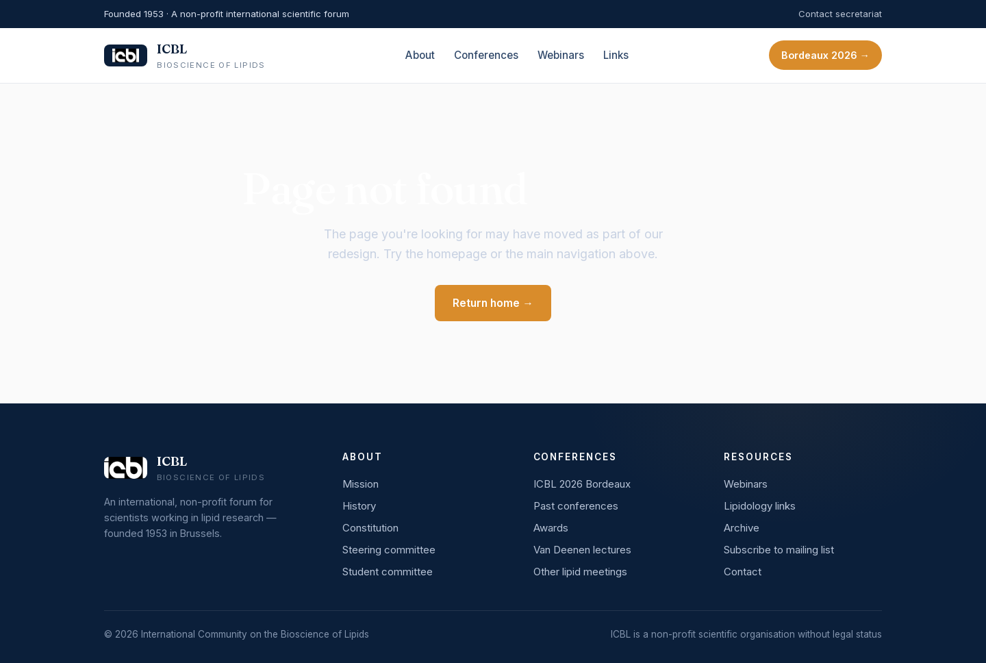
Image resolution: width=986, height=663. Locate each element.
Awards (550, 527)
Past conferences (575, 505)
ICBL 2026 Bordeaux (582, 483)
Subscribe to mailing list (779, 549)
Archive (741, 527)
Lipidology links (760, 505)
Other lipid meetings (580, 571)
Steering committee (388, 549)
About (420, 55)
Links (616, 55)
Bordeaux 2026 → (825, 55)
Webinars (561, 55)
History (359, 505)
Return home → (493, 303)
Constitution (370, 527)
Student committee (387, 571)
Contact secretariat (840, 13)
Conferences (486, 55)
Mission (360, 483)
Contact (742, 571)
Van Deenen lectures (582, 549)
